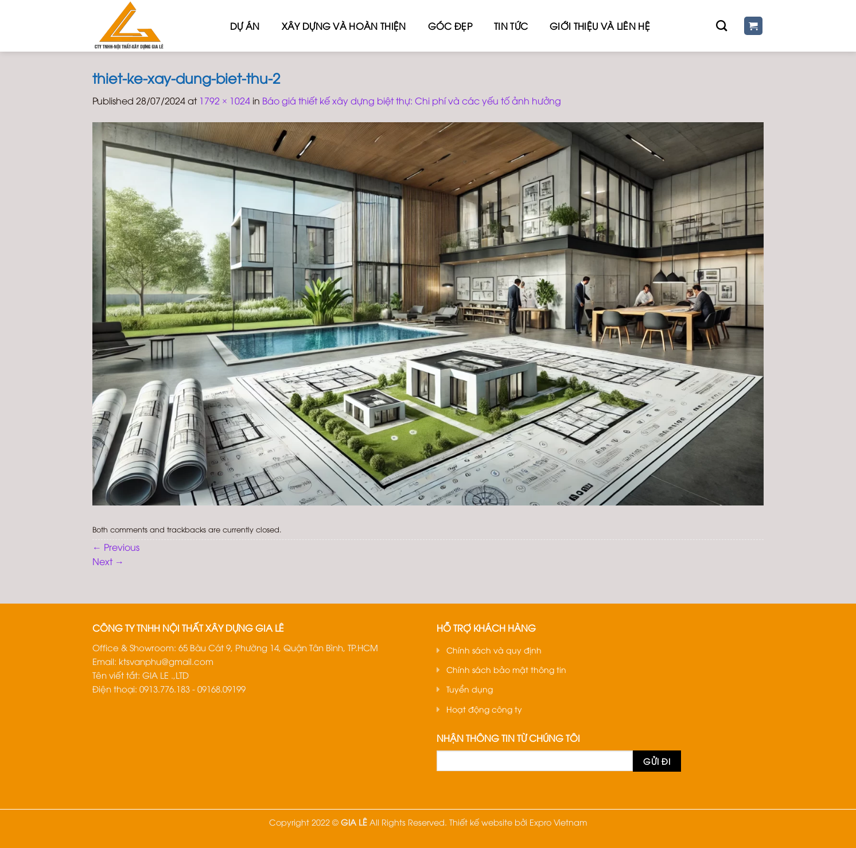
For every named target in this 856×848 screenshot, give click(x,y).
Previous (115, 546)
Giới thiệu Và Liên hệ (600, 26)
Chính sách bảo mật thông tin (506, 669)
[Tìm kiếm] (721, 25)
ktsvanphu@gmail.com (166, 661)
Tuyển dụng (469, 688)
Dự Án (245, 26)
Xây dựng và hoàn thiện (344, 26)
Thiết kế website (480, 821)
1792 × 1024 (224, 100)
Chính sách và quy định (494, 649)
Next (108, 561)
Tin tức (511, 26)
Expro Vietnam (558, 821)
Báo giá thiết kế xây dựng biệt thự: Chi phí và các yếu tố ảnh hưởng (411, 100)
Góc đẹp (450, 26)
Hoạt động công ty (484, 708)
